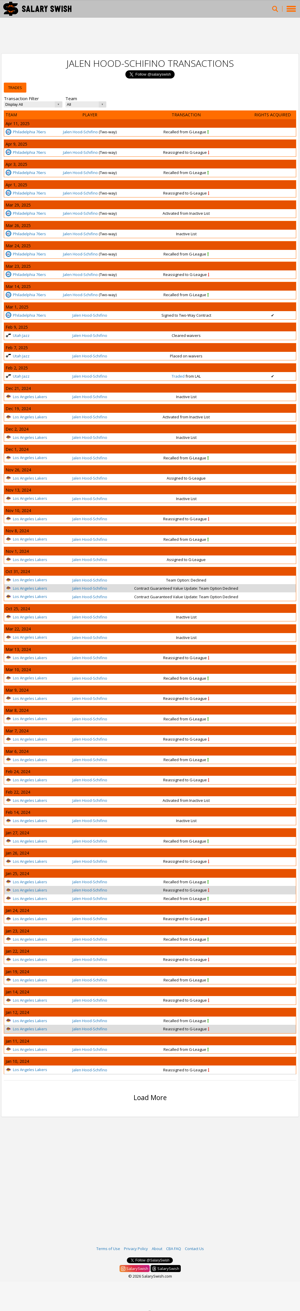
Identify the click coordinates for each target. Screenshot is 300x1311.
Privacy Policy (136, 1248)
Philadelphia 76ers (26, 131)
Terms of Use (108, 1248)
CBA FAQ (173, 1248)
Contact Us (194, 1248)
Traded (178, 376)
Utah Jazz (18, 335)
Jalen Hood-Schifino (80, 131)
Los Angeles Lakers (26, 396)
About (157, 1248)
